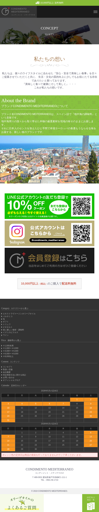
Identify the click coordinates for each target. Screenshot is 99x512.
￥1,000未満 (8, 346)
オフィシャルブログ (11, 380)
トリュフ (7, 324)
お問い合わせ (8, 377)
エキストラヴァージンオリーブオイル (19, 314)
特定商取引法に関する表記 (14, 375)
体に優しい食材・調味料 (13, 330)
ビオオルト (7, 327)
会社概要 (7, 372)
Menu (94, 6)
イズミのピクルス (10, 332)
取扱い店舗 (7, 369)
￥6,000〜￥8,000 (10, 354)
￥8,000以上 (8, 356)
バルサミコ (7, 316)
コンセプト (7, 367)
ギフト (6, 322)
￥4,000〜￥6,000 (10, 351)
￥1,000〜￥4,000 (10, 348)
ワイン (6, 335)
